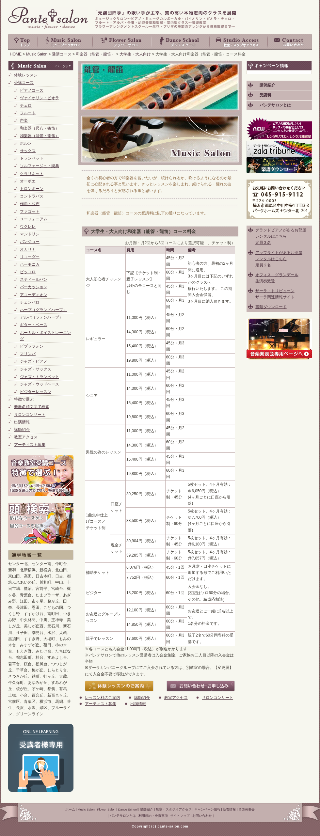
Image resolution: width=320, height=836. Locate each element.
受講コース (62, 54)
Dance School (181, 42)
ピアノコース (31, 90)
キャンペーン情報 (207, 809)
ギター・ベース (33, 325)
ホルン (26, 143)
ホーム (70, 809)
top (23, 42)
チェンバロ (30, 302)
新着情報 (229, 809)
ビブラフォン (31, 346)
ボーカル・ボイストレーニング (45, 335)
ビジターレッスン (35, 391)
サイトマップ (180, 815)
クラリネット (31, 173)
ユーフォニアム (33, 219)
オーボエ (28, 181)
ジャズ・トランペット (39, 376)
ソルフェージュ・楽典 (39, 166)
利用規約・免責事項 (153, 815)
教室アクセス (176, 697)
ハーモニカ (30, 264)
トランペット (31, 158)
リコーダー (30, 257)
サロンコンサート (217, 697)
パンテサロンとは (123, 815)
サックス (28, 151)
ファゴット (30, 211)
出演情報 (138, 704)
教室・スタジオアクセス (239, 42)
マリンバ (28, 354)
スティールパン (33, 279)
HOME (16, 54)
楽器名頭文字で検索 (31, 406)
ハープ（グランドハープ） (43, 310)
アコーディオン (33, 294)
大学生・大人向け (135, 54)
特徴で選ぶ (24, 399)
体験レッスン (26, 75)
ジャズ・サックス (35, 369)
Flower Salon (122, 42)
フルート (28, 113)
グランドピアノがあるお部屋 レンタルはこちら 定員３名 (280, 236)
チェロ (26, 105)
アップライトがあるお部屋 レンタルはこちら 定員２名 (278, 258)
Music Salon (65, 42)
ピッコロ (28, 272)
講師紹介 (142, 697)
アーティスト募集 (100, 704)
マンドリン (30, 234)
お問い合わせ (290, 42)
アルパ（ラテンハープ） (41, 317)
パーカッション (33, 287)
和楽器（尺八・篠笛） (39, 128)
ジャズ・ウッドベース (39, 384)
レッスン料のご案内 (102, 697)
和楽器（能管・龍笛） (95, 54)
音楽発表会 (246, 809)
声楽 (24, 120)
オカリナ (28, 249)
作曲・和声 (30, 203)
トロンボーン (31, 188)
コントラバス (31, 196)
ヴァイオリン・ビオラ (39, 98)
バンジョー (30, 241)
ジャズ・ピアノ (33, 361)
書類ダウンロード (271, 307)
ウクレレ (28, 226)
